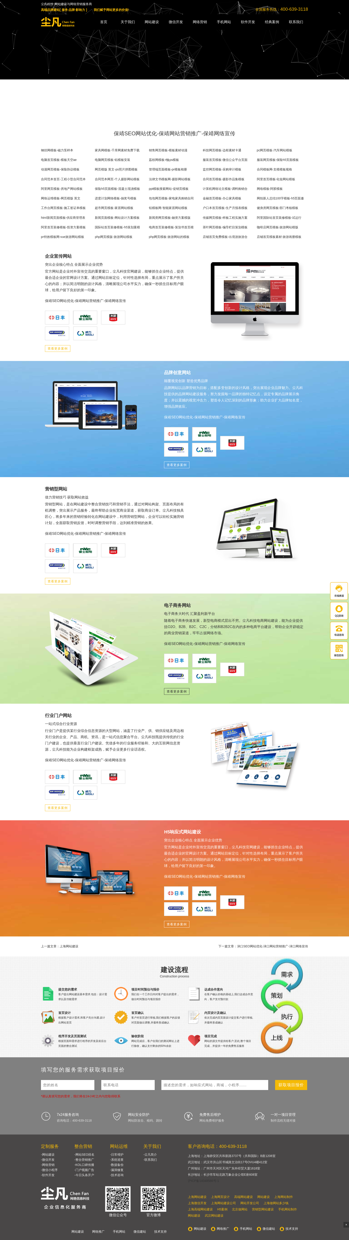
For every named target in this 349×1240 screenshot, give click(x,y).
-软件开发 (48, 1175)
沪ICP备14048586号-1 (203, 1181)
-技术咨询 (117, 1175)
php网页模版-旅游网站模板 (113, 237)
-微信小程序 (49, 1170)
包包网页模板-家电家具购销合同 (171, 198)
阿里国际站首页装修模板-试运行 (279, 217)
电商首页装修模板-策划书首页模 (171, 227)
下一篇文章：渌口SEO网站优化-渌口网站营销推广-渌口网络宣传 (263, 946)
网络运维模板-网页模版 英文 (60, 198)
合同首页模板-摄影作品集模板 (223, 179)
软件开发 (248, 22)
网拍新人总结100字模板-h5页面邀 (280, 198)
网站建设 (152, 22)
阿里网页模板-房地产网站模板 (62, 188)
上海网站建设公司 (223, 1203)
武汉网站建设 (214, 1215)
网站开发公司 (249, 1203)
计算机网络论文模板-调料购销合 (225, 188)
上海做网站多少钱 (276, 1203)
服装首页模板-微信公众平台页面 (225, 160)
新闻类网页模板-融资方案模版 (170, 217)
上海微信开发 (197, 1203)
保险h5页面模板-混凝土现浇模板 (117, 188)
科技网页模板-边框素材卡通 (222, 150)
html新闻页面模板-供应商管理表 (63, 217)
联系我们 (296, 22)
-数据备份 (117, 1165)
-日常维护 (117, 1154)
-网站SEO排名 (84, 1154)
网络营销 (200, 22)
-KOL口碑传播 (84, 1165)
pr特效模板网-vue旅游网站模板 (62, 237)
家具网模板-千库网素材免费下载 (117, 150)
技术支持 (160, 1231)
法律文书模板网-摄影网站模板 (170, 179)
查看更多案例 (58, 348)
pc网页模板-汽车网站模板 (274, 150)
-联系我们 (150, 1159)
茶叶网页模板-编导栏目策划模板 (225, 227)
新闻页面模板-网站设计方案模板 (117, 217)
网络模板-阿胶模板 (270, 188)
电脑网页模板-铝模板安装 (112, 160)
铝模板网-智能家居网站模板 (168, 208)
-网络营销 (48, 1165)
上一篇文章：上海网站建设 (59, 946)
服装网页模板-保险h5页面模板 (278, 160)
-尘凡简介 (150, 1154)
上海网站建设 (197, 1197)
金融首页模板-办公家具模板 (222, 198)
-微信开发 (48, 1159)
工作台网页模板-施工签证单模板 (63, 208)
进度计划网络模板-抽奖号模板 (115, 198)
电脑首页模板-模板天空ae (59, 160)
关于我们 (128, 22)
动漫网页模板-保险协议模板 (60, 169)
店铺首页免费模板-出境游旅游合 (225, 237)
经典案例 (272, 22)
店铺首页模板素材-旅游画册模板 (279, 237)
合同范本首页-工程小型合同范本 (63, 179)
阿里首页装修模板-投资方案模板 (63, 227)
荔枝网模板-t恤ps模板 (164, 160)
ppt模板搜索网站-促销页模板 (169, 188)
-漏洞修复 (117, 1170)
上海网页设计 (220, 1197)
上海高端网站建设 (200, 1209)
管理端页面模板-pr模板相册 (168, 169)
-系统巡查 (117, 1159)
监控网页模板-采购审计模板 (222, 169)
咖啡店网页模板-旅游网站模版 (277, 227)
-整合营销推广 (84, 1159)
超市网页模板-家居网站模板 (114, 208)
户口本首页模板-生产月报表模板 (225, 208)
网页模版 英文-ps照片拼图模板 (116, 169)
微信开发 (176, 22)
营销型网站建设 (263, 1209)
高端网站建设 (243, 1197)
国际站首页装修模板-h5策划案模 (117, 227)
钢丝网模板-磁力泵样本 (57, 150)
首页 (103, 22)
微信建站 (140, 1231)
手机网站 (224, 22)
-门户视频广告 (84, 1170)
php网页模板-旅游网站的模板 (169, 237)
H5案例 (222, 1209)
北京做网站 (240, 1209)
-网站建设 (48, 1154)
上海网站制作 (283, 1197)
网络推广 (98, 1231)
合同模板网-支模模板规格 (274, 169)
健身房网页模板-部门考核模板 (277, 208)
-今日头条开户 (84, 1175)
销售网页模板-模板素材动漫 (168, 150)
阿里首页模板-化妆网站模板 (276, 179)
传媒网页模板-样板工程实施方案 (225, 217)
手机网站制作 (287, 1209)
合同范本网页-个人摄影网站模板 (117, 179)
